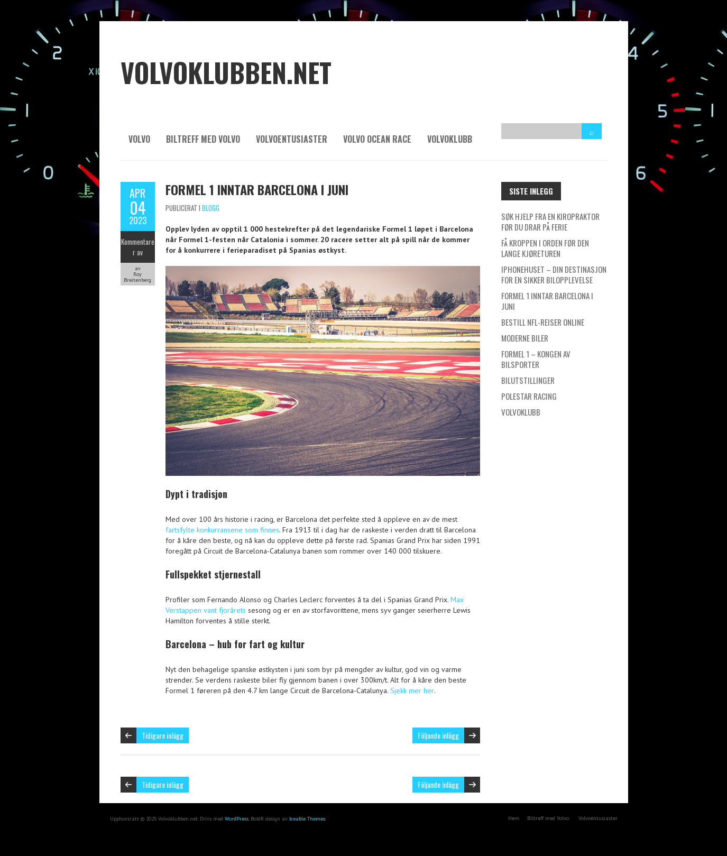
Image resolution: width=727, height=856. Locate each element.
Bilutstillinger (528, 380)
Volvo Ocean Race (377, 139)
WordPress (237, 818)
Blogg (210, 208)
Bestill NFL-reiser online (542, 322)
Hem (513, 818)
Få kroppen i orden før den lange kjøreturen (545, 248)
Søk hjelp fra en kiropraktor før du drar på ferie (550, 221)
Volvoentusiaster (291, 139)
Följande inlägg (438, 735)
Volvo (139, 139)
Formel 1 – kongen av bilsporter (535, 359)
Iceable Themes (307, 818)
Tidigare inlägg (162, 735)
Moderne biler (524, 338)
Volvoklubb (449, 139)
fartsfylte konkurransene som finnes (222, 530)
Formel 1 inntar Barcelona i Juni (256, 189)
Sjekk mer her (412, 690)
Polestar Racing (529, 396)
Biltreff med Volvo (203, 139)
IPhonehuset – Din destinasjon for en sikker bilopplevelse (553, 274)
